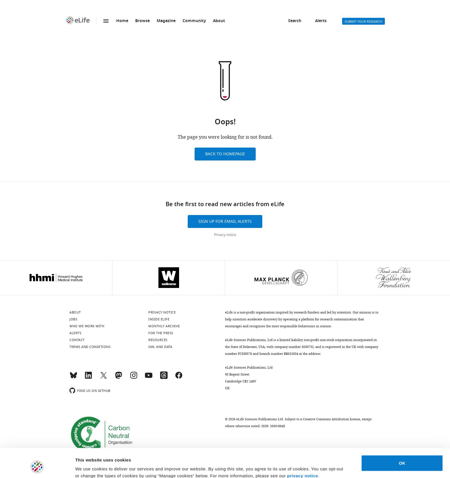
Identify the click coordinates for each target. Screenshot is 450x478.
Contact (77, 340)
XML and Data (160, 347)
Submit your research (363, 21)
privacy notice (302, 450)
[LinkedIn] (88, 377)
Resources (158, 340)
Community (194, 21)
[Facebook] (179, 377)
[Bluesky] (73, 377)
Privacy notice (225, 234)
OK (402, 438)
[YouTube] (149, 377)
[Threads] (164, 377)
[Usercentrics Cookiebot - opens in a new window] (37, 466)
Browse (142, 21)
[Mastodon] (119, 377)
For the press (160, 333)
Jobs (73, 319)
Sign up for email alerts (225, 221)
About (219, 21)
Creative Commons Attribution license (331, 419)
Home (122, 21)
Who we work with (86, 326)
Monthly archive (164, 326)
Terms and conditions (89, 347)
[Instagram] (134, 377)
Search (294, 21)
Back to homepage (225, 154)
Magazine (166, 21)
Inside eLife (158, 319)
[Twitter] (104, 377)
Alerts (321, 21)
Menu (105, 21)
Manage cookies (92, 466)
